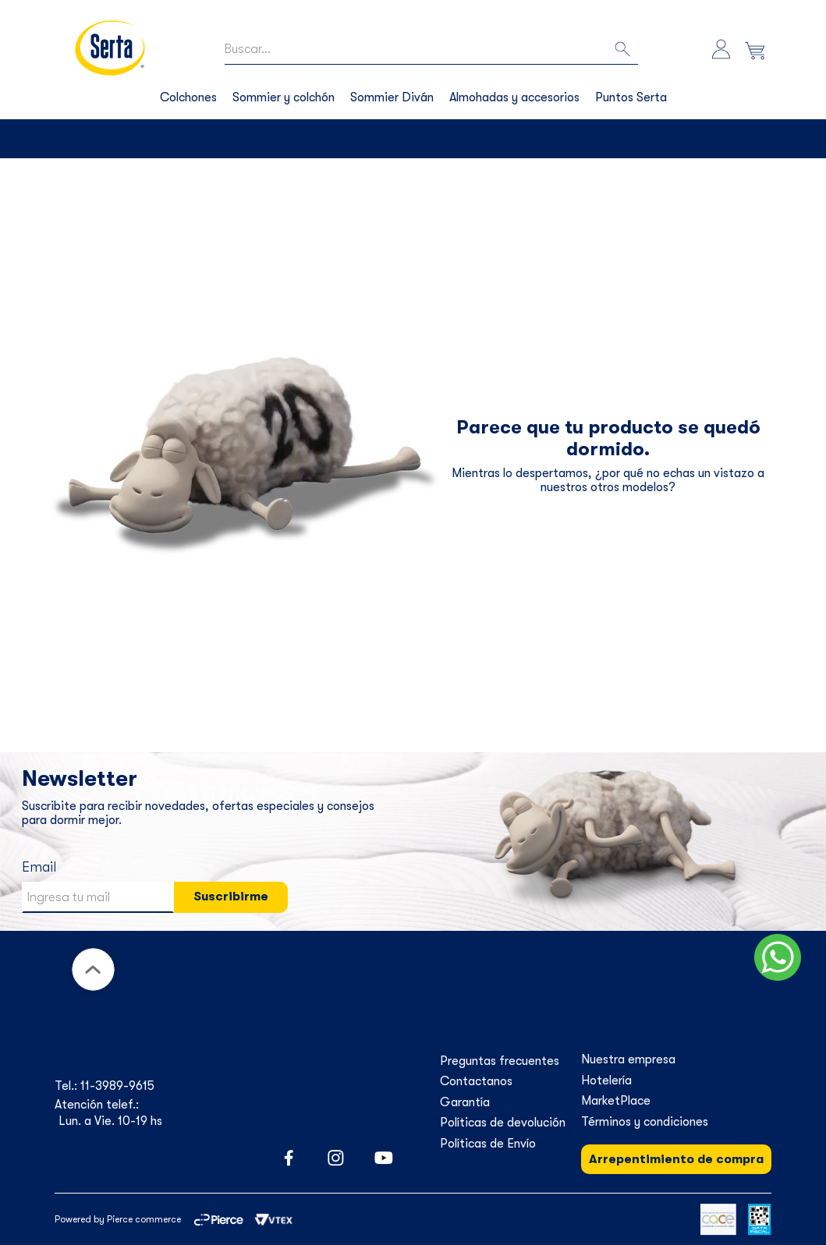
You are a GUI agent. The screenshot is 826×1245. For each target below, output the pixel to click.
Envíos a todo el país (426, 139)
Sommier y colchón (283, 97)
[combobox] (431, 50)
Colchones (188, 97)
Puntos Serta (631, 97)
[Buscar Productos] (624, 49)
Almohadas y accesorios (514, 97)
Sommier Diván (392, 97)
